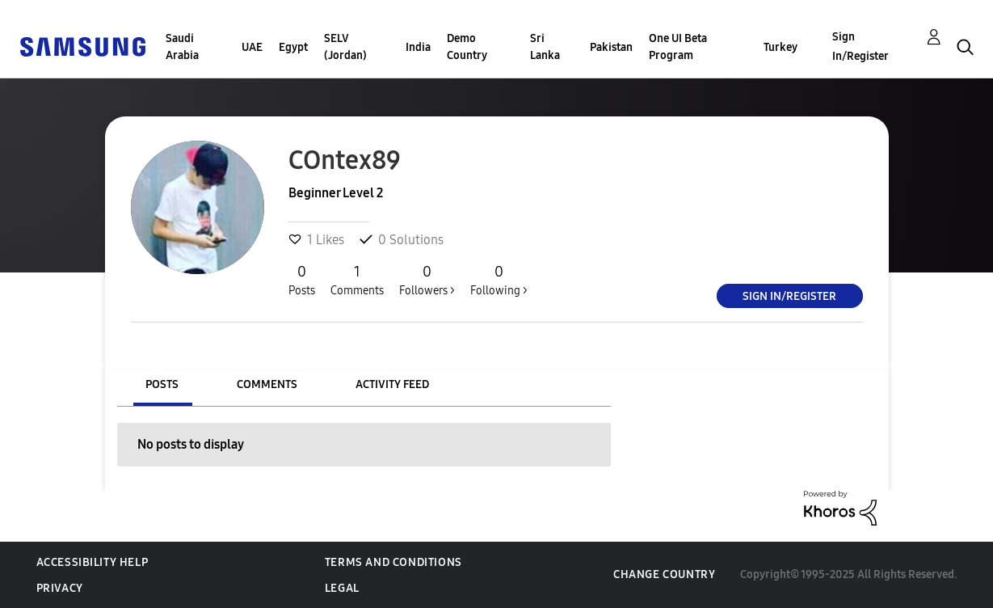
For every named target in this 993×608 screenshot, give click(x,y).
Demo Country (467, 47)
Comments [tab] (267, 384)
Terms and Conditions (393, 562)
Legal (342, 588)
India (418, 47)
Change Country (664, 574)
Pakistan (611, 47)
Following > (499, 280)
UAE (252, 47)
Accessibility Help (92, 562)
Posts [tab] (162, 384)
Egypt (293, 47)
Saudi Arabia (182, 47)
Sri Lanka (545, 47)
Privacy (59, 588)
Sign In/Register (860, 46)
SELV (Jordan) (345, 47)
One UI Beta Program (678, 47)
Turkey (780, 47)
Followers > (427, 280)
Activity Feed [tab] (392, 384)
